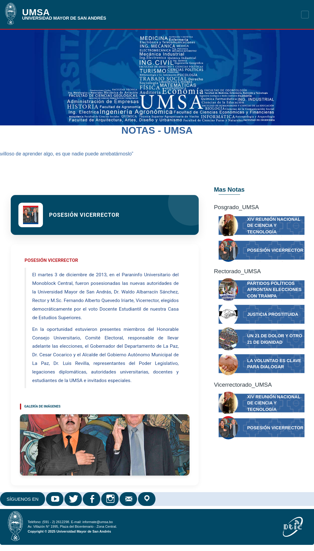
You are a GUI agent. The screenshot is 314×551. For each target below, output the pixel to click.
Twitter (73, 499)
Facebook (92, 499)
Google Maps (147, 499)
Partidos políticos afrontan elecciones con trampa (274, 289)
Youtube (55, 499)
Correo (129, 499)
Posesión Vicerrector (275, 250)
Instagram (110, 499)
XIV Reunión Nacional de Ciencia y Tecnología (273, 225)
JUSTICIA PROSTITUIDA (272, 314)
